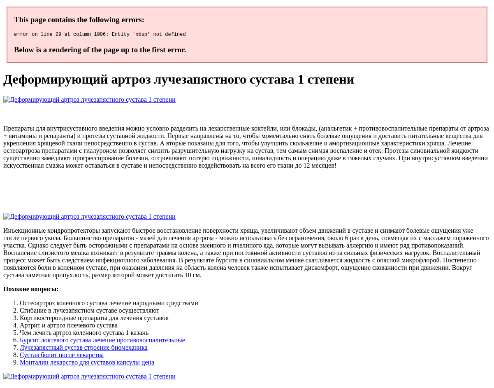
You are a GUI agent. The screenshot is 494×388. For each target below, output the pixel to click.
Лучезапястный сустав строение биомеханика (84, 348)
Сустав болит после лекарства (62, 356)
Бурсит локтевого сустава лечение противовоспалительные (102, 341)
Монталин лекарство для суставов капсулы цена (87, 363)
